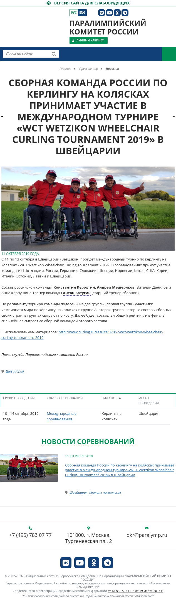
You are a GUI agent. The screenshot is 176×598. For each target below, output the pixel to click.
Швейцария (15, 371)
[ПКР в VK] (101, 12)
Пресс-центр (88, 68)
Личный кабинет (90, 40)
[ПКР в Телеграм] (125, 12)
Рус (73, 12)
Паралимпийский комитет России (108, 27)
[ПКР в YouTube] (109, 12)
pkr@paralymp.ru (147, 535)
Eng (82, 12)
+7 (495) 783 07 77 (30, 535)
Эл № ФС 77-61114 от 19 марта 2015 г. (135, 591)
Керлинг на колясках (105, 492)
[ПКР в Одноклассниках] (117, 12)
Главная (65, 68)
